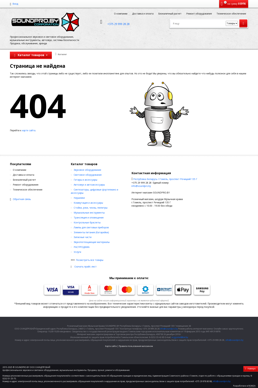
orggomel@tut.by (179, 337)
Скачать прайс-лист (85, 266)
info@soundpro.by (141, 186)
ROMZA (252, 385)
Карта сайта (111, 346)
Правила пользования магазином (136, 346)
